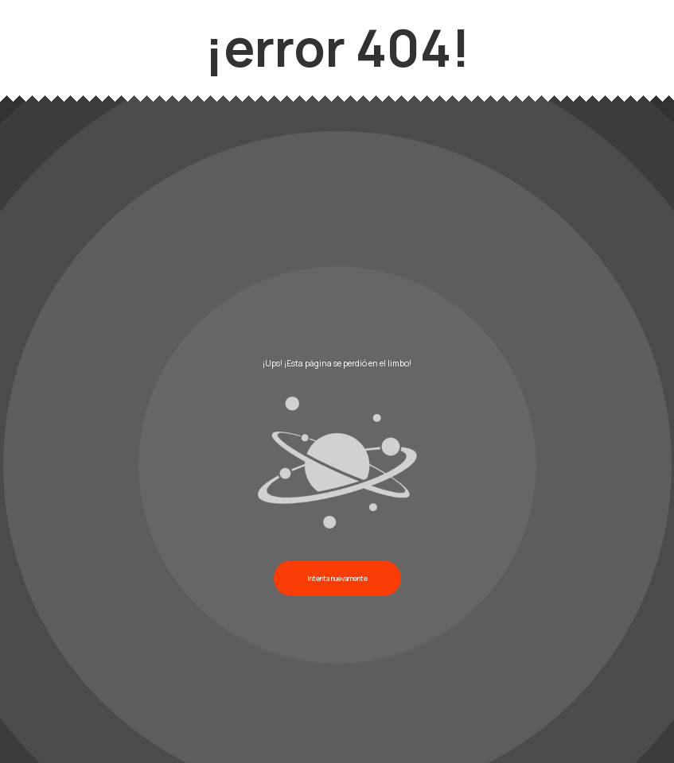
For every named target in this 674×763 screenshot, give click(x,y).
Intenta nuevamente (337, 578)
